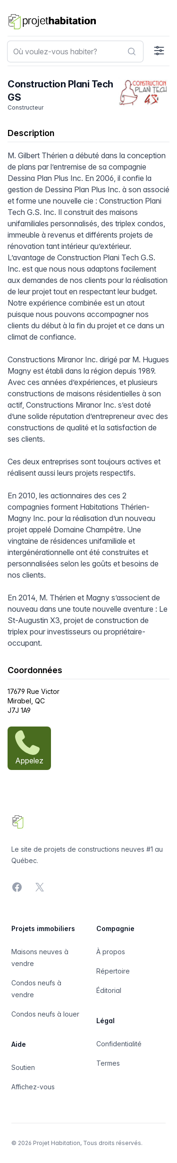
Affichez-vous (33, 1087)
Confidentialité (119, 1044)
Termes (108, 1063)
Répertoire (113, 971)
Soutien (23, 1067)
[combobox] (75, 51)
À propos (110, 952)
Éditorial (108, 990)
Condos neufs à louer (45, 1014)
